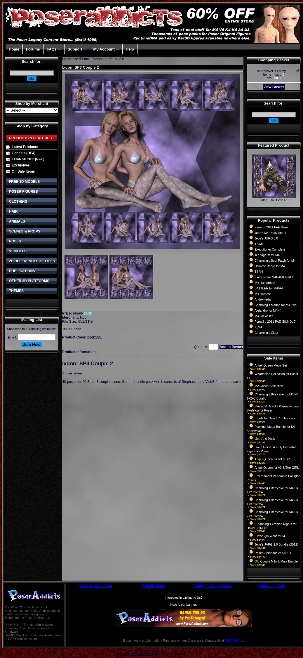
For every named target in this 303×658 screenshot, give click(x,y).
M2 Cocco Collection (269, 386)
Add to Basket (231, 347)
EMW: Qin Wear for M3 (271, 536)
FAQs (54, 49)
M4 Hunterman (265, 282)
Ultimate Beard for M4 (270, 266)
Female (86, 59)
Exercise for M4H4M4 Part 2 (274, 277)
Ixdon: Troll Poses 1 (274, 200)
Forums (33, 49)
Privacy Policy (154, 586)
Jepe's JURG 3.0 (266, 238)
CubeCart (158, 650)
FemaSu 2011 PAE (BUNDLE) (276, 321)
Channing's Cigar (266, 332)
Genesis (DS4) (23, 153)
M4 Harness (263, 294)
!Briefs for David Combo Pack (275, 418)
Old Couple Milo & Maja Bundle (276, 561)
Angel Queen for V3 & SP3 (273, 459)
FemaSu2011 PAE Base (271, 227)
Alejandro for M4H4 (268, 310)
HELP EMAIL (234, 640)
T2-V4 (259, 271)
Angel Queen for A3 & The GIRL (277, 467)
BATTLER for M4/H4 (269, 288)
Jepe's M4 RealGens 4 (270, 233)
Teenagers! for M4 (267, 255)
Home (14, 49)
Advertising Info (272, 586)
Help (130, 49)
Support (77, 49)
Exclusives (21, 165)
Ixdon (84, 317)
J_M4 (258, 327)
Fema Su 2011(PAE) (28, 159)
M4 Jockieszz (264, 316)
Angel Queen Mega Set (271, 365)
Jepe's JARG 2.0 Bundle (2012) (276, 544)
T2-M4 (259, 244)
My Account (106, 49)
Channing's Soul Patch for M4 (275, 260)
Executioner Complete (270, 249)
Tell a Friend (71, 329)
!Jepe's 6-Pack (265, 438)
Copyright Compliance (213, 586)
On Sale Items (23, 171)
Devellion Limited (141, 654)
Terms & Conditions (95, 586)
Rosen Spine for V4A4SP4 (273, 553)
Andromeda (263, 299)
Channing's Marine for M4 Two (276, 305)
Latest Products (25, 147)
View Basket (274, 87)
